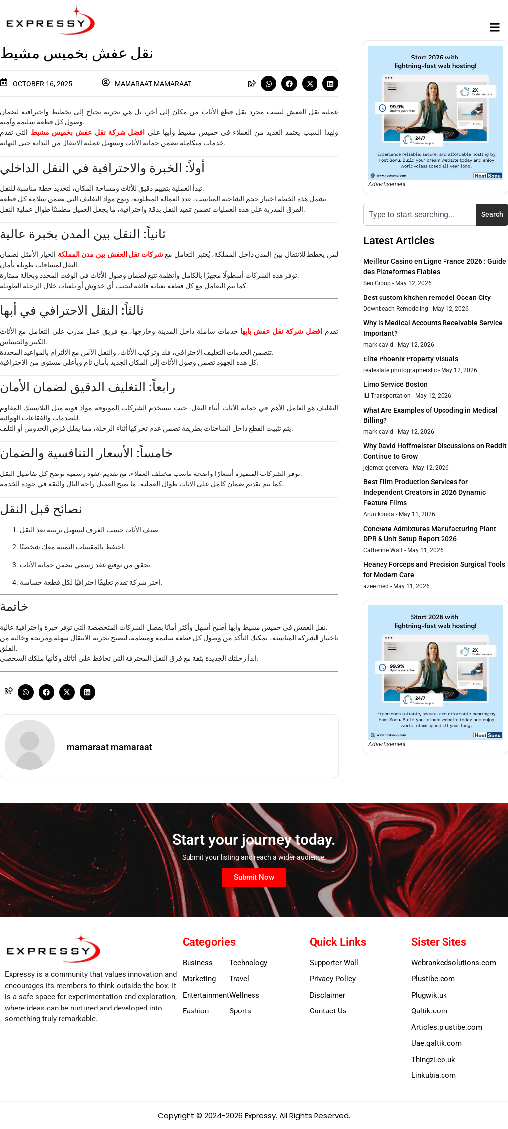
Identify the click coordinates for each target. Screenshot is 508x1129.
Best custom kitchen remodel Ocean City (427, 297)
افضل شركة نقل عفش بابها (281, 331)
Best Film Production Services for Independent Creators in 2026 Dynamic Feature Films (424, 492)
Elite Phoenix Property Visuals (410, 359)
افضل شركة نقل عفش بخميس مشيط (88, 132)
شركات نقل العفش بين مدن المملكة (110, 254)
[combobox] (419, 215)
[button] (495, 27)
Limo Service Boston (395, 384)
